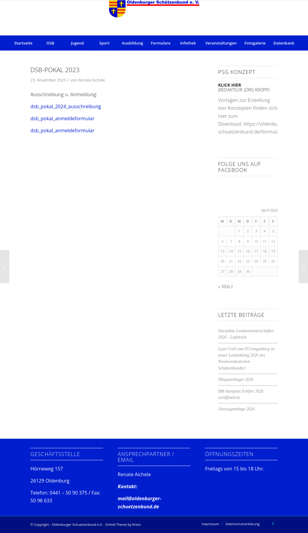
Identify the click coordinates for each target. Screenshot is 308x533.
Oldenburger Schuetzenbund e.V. (77, 524)
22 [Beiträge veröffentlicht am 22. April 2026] (239, 261)
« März (225, 286)
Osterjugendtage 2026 (236, 409)
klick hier (229, 85)
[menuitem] (23, 43)
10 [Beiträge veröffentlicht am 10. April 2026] (256, 241)
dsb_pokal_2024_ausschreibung (65, 106)
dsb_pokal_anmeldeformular (62, 118)
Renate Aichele (91, 80)
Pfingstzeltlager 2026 (235, 379)
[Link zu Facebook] (273, 523)
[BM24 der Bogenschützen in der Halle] (303, 266)
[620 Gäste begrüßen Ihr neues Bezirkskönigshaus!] (4, 266)
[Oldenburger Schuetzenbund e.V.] (154, 17)
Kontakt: (127, 486)
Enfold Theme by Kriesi (123, 524)
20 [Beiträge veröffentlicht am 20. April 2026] (222, 261)
